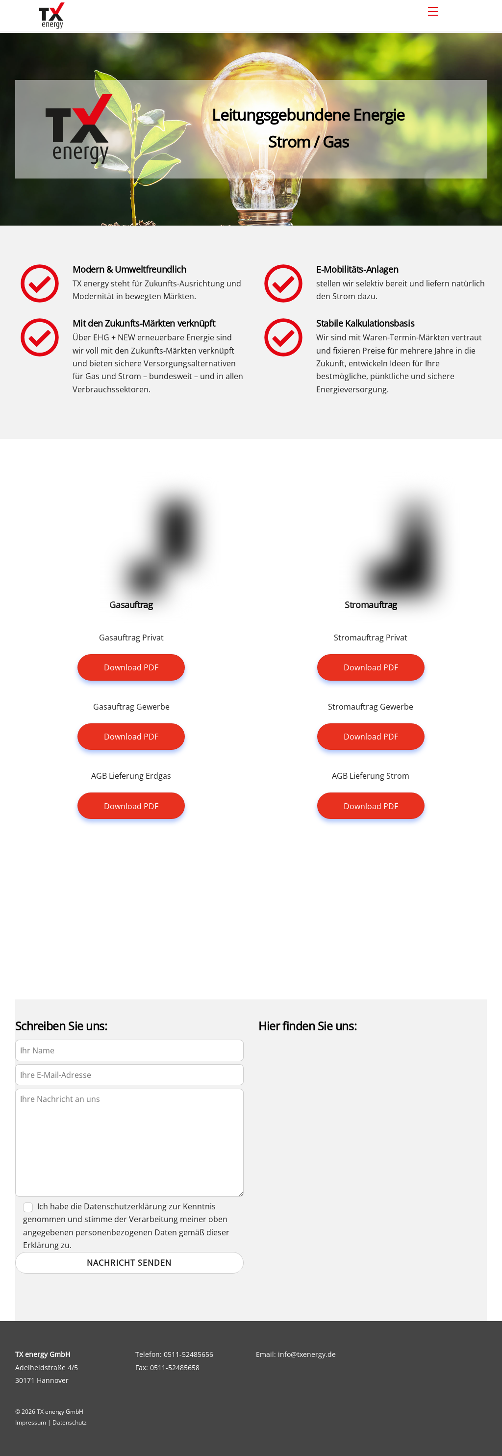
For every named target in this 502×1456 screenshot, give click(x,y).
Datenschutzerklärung (125, 1206)
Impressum (30, 1422)
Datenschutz (69, 1422)
